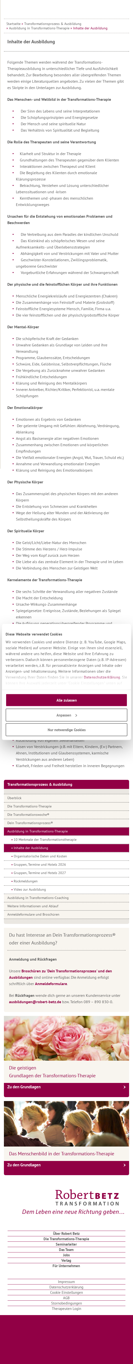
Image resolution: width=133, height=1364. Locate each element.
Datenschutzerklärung (102, 677)
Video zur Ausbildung (30, 889)
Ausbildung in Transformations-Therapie (39, 28)
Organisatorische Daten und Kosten (40, 856)
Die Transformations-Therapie (29, 806)
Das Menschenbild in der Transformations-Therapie (61, 1153)
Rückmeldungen (26, 881)
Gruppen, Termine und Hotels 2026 (40, 864)
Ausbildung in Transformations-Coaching (38, 898)
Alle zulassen (66, 700)
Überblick (14, 798)
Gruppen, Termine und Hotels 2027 (40, 873)
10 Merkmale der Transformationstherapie (45, 839)
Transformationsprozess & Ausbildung (52, 24)
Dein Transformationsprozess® (30, 823)
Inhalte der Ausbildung (31, 848)
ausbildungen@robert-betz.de (35, 1001)
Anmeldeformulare (51, 983)
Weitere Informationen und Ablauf (32, 906)
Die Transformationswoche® (28, 814)
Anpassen (66, 715)
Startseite (13, 24)
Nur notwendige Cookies (67, 729)
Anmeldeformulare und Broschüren (33, 914)
